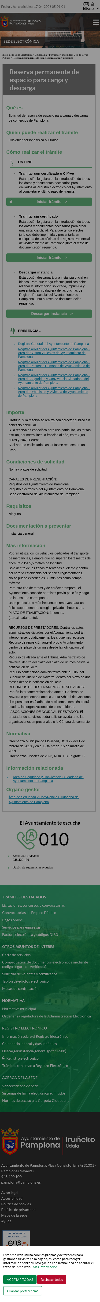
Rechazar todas (52, 1279)
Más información (45, 1267)
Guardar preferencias (22, 1291)
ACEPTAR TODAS (20, 1279)
